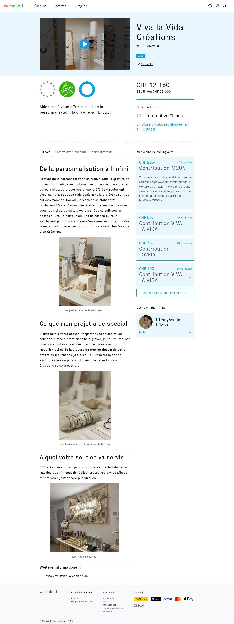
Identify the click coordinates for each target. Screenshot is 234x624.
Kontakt (75, 598)
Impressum (108, 611)
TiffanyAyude (151, 46)
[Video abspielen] (84, 44)
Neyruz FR (147, 63)
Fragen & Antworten (81, 601)
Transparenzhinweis (112, 608)
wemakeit (48, 591)
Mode (141, 56)
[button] (210, 6)
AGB (104, 601)
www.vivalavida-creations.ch (66, 576)
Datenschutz (109, 604)
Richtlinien (108, 598)
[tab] (46, 152)
